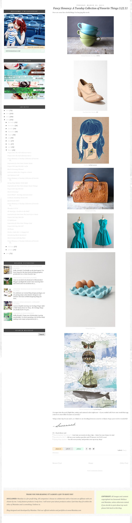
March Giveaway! (12, 192)
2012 (8, 117)
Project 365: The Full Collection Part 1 (19, 156)
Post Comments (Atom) (94, 471)
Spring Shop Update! (60, 439)
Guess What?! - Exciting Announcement (19, 195)
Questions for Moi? (13, 201)
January (10, 250)
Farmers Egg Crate (90, 328)
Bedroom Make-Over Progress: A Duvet (19, 172)
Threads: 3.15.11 (12, 208)
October (10, 128)
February (11, 246)
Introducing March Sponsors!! (16, 235)
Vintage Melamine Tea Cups (88, 55)
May (9, 144)
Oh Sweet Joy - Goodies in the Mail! (18, 211)
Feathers (86, 165)
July (9, 138)
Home (91, 463)
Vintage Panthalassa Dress (90, 249)
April (9, 147)
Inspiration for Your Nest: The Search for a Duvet (22, 214)
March (10, 150)
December (11, 122)
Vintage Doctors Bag (90, 210)
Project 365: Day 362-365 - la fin (17, 166)
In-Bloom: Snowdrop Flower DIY (17, 198)
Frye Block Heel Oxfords (89, 112)
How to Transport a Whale (86, 409)
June (9, 141)
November (11, 125)
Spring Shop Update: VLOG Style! (17, 183)
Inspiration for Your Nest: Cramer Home (19, 163)
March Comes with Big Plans (16, 238)
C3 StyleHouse (11, 220)
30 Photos (10, 229)
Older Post (124, 463)
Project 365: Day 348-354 (15, 217)
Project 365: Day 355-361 (15, 189)
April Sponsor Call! (13, 175)
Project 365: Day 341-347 (15, 226)
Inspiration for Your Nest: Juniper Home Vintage (22, 186)
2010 (8, 253)
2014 (8, 110)
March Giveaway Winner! (15, 169)
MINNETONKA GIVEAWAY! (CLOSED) (25, 278)
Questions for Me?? (60, 437)
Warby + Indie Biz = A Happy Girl (18, 232)
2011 (8, 120)
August (10, 135)
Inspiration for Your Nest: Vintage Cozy (19, 223)
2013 (8, 113)
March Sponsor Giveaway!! (62, 435)
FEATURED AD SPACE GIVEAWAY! (23, 313)
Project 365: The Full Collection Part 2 (19, 152)
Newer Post (57, 463)
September (11, 131)
